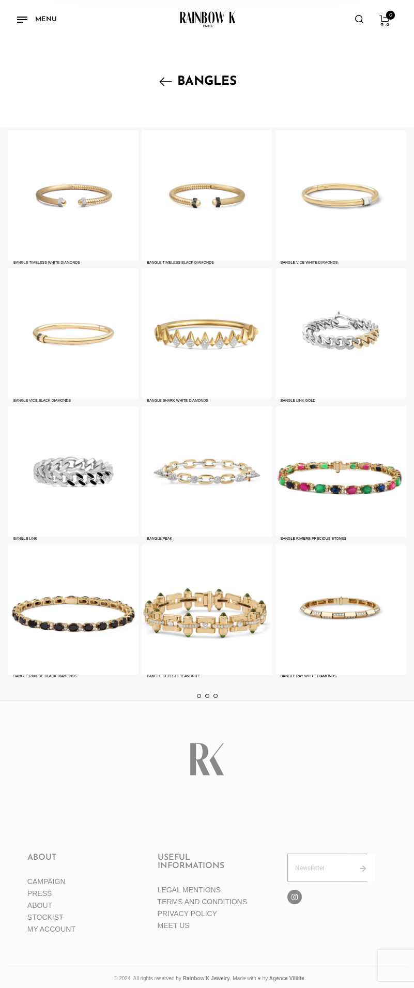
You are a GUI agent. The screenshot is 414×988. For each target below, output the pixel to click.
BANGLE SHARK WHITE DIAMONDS (177, 400)
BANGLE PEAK (159, 538)
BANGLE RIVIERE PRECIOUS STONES (313, 538)
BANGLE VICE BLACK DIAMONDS (42, 400)
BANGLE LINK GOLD (298, 400)
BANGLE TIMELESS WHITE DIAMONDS (46, 262)
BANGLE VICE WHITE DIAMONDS (309, 262)
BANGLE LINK (25, 538)
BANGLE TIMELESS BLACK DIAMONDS (180, 262)
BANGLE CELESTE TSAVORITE (173, 676)
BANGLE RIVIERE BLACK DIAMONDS (45, 676)
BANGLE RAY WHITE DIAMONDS (308, 676)
